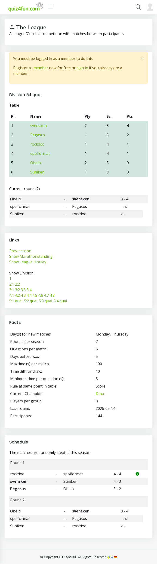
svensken (38, 125)
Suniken (37, 172)
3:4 (29, 289)
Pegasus (37, 134)
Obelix (35, 162)
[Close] (142, 58)
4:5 (34, 295)
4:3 (23, 295)
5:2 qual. (31, 300)
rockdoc (37, 144)
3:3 (23, 289)
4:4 (29, 295)
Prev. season (20, 250)
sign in (82, 67)
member (41, 67)
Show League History (27, 261)
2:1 (11, 284)
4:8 (52, 295)
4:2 (17, 295)
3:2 (17, 289)
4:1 (11, 295)
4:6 (40, 295)
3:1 (11, 289)
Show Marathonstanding (30, 256)
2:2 (17, 284)
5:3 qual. (46, 300)
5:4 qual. (61, 300)
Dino (100, 393)
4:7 (46, 295)
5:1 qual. (16, 300)
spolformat (40, 153)
